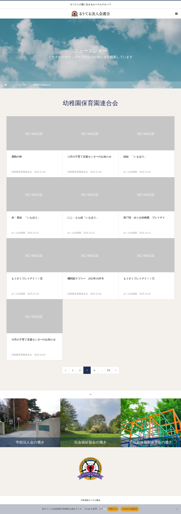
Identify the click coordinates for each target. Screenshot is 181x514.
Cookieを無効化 (130, 509)
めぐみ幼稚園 (130, 172)
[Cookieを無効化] (177, 509)
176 (108, 370)
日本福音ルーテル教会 (90, 500)
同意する (113, 509)
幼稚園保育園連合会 (22, 172)
